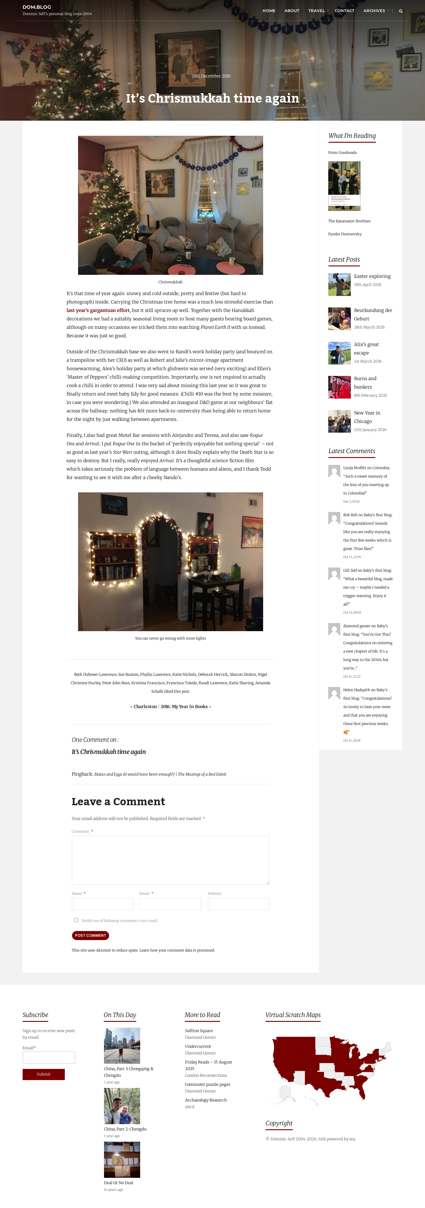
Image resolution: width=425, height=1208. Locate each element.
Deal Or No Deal (118, 1182)
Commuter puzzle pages (207, 1084)
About (292, 10)
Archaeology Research (206, 1100)
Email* (49, 1054)
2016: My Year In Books (184, 706)
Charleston (145, 706)
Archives (374, 10)
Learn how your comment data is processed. (177, 950)
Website (215, 893)
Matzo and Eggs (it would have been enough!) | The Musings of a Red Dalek (160, 774)
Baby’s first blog (378, 515)
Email (147, 893)
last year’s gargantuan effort (98, 310)
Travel (316, 10)
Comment (82, 831)
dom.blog (37, 7)
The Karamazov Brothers (349, 221)
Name (79, 893)
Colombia (381, 468)
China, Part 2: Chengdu (125, 1129)
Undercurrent (198, 1046)
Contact (344, 10)
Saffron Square (199, 1030)
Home (269, 10)
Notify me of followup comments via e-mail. (115, 920)
